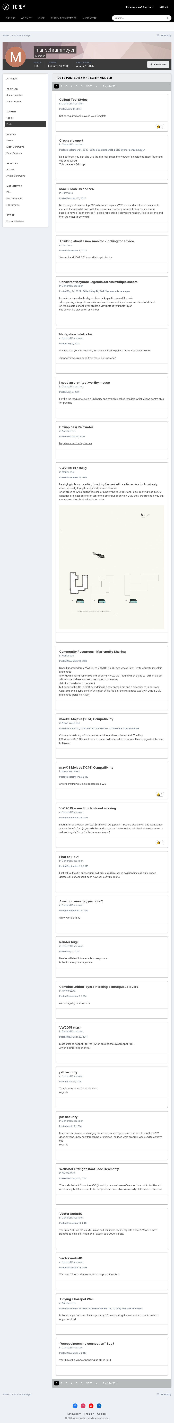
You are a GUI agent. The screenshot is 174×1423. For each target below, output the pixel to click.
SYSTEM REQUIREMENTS (63, 18)
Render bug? (69, 942)
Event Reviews (14, 153)
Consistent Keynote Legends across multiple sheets (98, 282)
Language (74, 1413)
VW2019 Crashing (73, 468)
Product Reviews (15, 221)
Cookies (102, 1413)
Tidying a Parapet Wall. (76, 1299)
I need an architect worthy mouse (84, 382)
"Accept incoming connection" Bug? (86, 1343)
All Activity (11, 78)
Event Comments (15, 146)
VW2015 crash (70, 1027)
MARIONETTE (90, 18)
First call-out (69, 857)
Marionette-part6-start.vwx (74, 694)
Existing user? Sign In (139, 7)
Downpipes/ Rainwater (76, 427)
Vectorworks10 (70, 1213)
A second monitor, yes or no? (81, 901)
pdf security (68, 1072)
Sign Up (164, 6)
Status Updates (14, 95)
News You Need (71, 723)
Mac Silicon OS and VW (76, 189)
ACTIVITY (26, 18)
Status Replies (13, 101)
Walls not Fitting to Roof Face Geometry (89, 1169)
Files (8, 192)
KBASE (41, 18)
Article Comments (15, 175)
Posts (9, 124)
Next (89, 86)
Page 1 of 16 (110, 86)
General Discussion (72, 103)
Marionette (68, 471)
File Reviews (13, 204)
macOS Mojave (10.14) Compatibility (86, 719)
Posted (70, 109)
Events (9, 140)
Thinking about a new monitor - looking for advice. (97, 241)
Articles (10, 169)
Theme (89, 1413)
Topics (10, 117)
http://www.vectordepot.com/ (75, 443)
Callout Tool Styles (73, 99)
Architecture (68, 431)
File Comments (14, 198)
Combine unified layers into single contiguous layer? (98, 987)
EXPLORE (10, 18)
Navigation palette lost (76, 334)
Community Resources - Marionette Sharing (92, 651)
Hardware (67, 192)
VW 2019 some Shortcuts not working (87, 808)
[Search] (127, 18)
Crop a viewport (71, 140)
